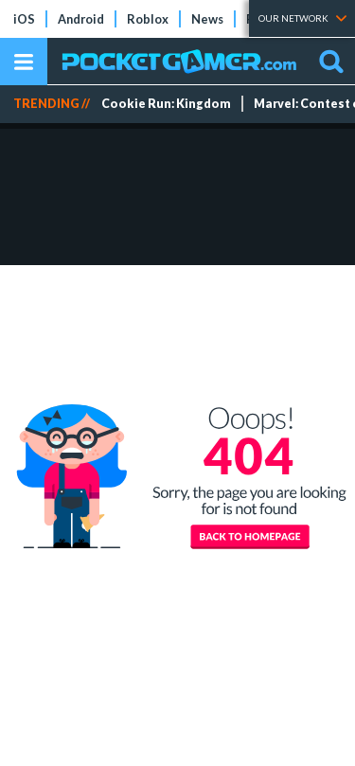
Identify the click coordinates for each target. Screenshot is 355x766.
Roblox (148, 19)
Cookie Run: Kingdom (166, 104)
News (207, 19)
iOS (24, 19)
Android (81, 19)
